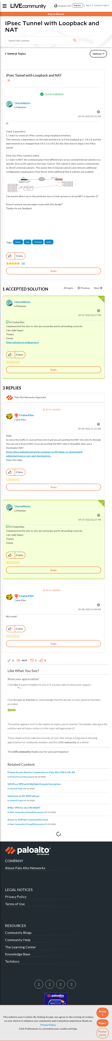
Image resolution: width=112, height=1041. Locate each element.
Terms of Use (15, 904)
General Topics (16, 53)
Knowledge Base (17, 954)
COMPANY (14, 860)
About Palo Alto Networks (25, 868)
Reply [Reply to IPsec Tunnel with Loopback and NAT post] (54, 271)
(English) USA (62, 6)
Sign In (88, 5)
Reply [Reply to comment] (54, 369)
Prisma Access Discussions (22, 777)
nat (27, 241)
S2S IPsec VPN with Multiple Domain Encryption (34, 784)
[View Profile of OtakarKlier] (26, 415)
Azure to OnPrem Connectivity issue (28, 819)
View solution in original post (22, 342)
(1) (23, 263)
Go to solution (54, 94)
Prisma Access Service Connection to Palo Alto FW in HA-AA (41, 772)
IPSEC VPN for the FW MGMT (24, 807)
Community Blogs (18, 933)
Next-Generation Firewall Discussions (27, 812)
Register (77, 5)
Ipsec (18, 241)
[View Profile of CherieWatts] (22, 103)
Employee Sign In (101, 5)
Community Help (17, 940)
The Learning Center (20, 947)
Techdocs (12, 961)
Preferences (102, 1033)
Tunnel (38, 241)
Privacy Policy (48, 1025)
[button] (102, 1013)
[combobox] (42, 40)
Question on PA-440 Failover (24, 795)
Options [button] (97, 53)
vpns (48, 241)
